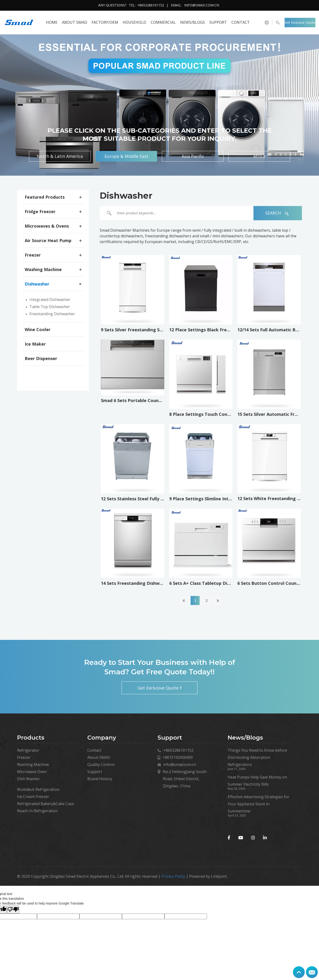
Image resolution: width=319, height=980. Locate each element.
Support (218, 22)
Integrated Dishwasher (49, 299)
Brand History (99, 778)
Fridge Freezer (40, 211)
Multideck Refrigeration (38, 789)
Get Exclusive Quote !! (300, 23)
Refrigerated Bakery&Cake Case (45, 803)
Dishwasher (37, 284)
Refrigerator (28, 750)
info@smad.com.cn (201, 5)
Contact (240, 22)
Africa (259, 156)
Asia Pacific (193, 156)
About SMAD (74, 22)
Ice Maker (35, 344)
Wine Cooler (38, 329)
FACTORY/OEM (105, 22)
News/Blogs (192, 22)
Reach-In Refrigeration (37, 810)
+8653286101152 (150, 5)
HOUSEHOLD (134, 22)
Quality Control (100, 764)
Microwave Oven (32, 771)
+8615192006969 (178, 757)
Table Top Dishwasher (49, 306)
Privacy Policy (173, 876)
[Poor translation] (13, 910)
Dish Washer (28, 778)
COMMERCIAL (163, 22)
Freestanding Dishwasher (52, 313)
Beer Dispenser (41, 358)
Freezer (33, 255)
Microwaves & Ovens (47, 226)
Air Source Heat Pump (48, 240)
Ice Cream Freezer (33, 796)
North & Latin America (60, 156)
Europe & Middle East (126, 156)
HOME (51, 22)
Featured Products (45, 197)
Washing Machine (43, 269)
